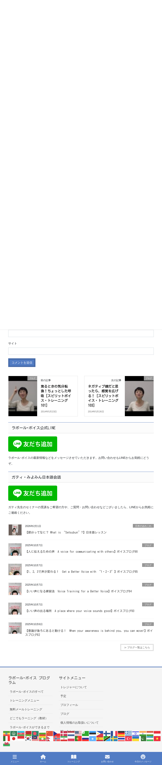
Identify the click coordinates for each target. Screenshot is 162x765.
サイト (12, 343)
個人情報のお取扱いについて (79, 722)
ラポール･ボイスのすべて (27, 691)
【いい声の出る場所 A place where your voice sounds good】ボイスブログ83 (79, 610)
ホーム (43, 758)
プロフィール (69, 705)
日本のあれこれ (143, 526)
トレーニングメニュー (24, 700)
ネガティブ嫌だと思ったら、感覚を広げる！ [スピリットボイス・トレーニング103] (103, 396)
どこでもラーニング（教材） (29, 718)
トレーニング (73, 758)
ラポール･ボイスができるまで (30, 727)
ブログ (147, 545)
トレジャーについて (73, 687)
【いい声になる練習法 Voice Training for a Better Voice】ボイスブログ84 (78, 591)
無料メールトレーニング (26, 709)
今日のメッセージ (143, 758)
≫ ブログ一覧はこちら (137, 647)
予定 (63, 696)
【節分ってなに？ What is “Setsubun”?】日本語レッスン (66, 532)
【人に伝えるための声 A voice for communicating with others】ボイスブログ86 (81, 551)
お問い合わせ (107, 758)
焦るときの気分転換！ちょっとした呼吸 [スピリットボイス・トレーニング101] (56, 396)
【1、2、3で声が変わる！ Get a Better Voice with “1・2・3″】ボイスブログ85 (81, 571)
